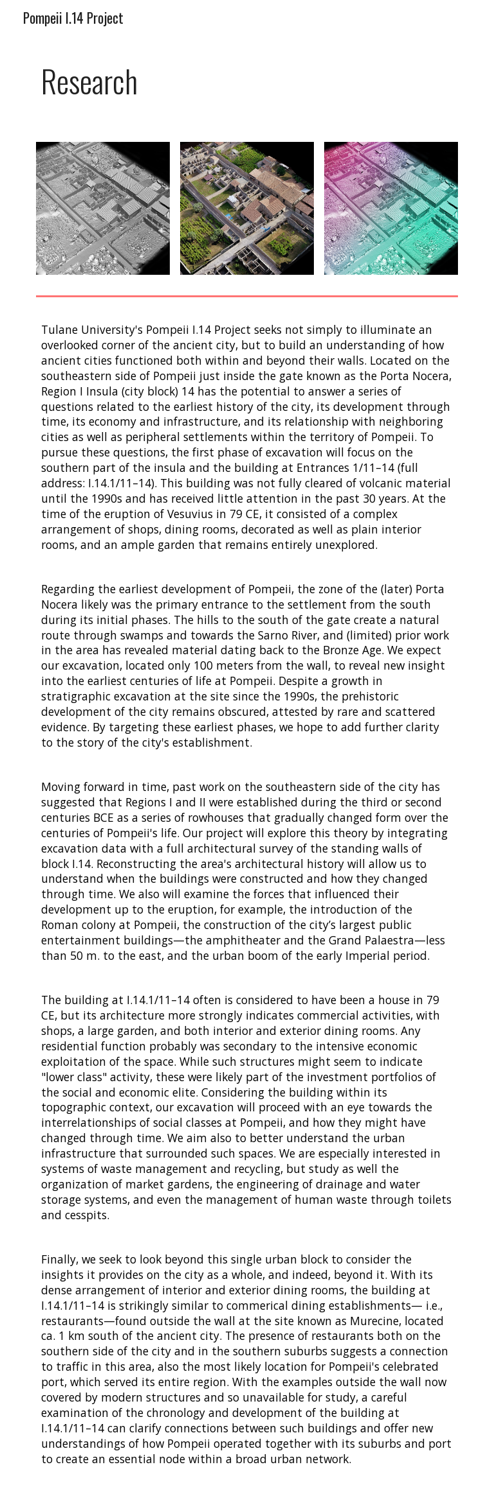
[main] (246, 81)
